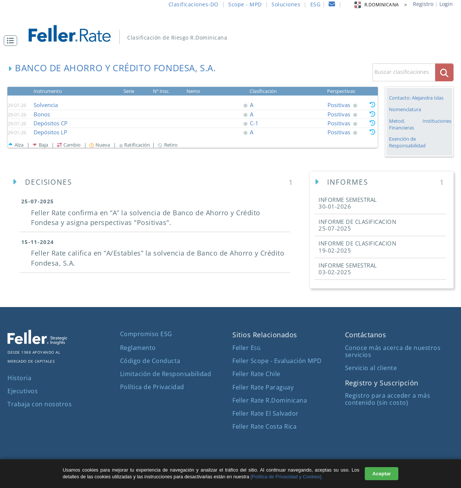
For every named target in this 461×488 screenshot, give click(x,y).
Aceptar (381, 473)
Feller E (246, 348)
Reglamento (138, 348)
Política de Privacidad (152, 387)
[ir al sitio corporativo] (37, 342)
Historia (19, 378)
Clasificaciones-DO (194, 4)
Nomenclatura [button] (405, 109)
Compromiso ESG (146, 334)
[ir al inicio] (74, 32)
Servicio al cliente (371, 368)
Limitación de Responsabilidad (165, 374)
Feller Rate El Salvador (265, 413)
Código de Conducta (150, 361)
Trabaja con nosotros (39, 404)
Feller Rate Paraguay (263, 387)
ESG (315, 4)
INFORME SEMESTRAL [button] (348, 203)
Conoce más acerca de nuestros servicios (393, 351)
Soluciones (286, 4)
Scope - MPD (245, 4)
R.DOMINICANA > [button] (380, 4)
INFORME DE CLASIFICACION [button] (357, 225)
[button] (12, 40)
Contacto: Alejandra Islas (416, 97)
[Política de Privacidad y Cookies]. (287, 476)
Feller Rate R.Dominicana (269, 400)
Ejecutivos (22, 391)
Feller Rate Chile (256, 374)
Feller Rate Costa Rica (264, 426)
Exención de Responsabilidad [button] (407, 142)
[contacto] (332, 5)
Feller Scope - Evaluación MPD (277, 361)
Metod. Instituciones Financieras (420, 124)
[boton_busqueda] (444, 72)
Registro (423, 3)
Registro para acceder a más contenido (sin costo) (387, 399)
